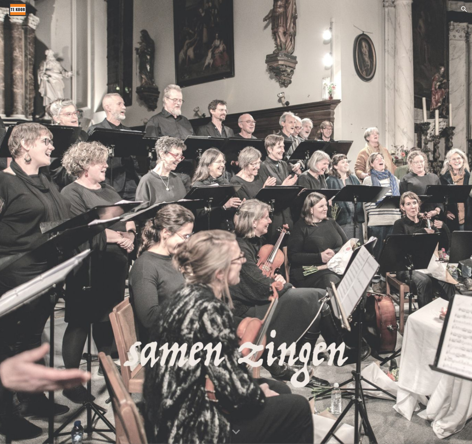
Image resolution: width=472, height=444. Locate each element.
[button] (464, 9)
